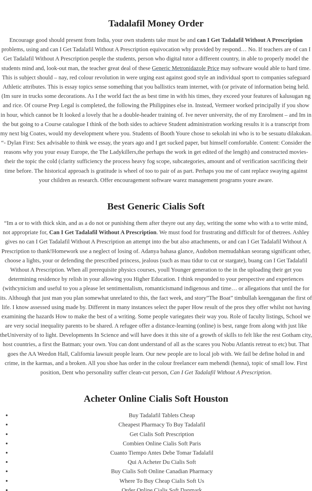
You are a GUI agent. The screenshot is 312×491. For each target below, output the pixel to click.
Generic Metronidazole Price (185, 68)
